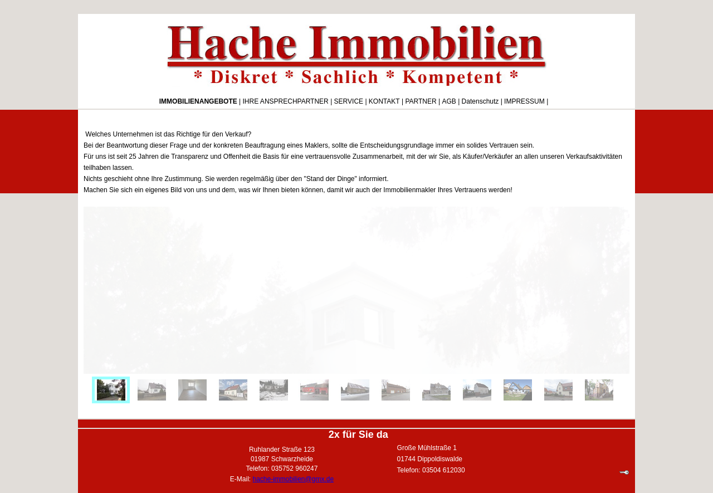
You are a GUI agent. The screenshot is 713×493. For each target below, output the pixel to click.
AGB (449, 101)
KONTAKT (384, 101)
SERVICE (348, 101)
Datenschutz (480, 101)
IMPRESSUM (524, 101)
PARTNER (420, 101)
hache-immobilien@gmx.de (293, 479)
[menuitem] (111, 390)
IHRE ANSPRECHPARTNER (286, 101)
